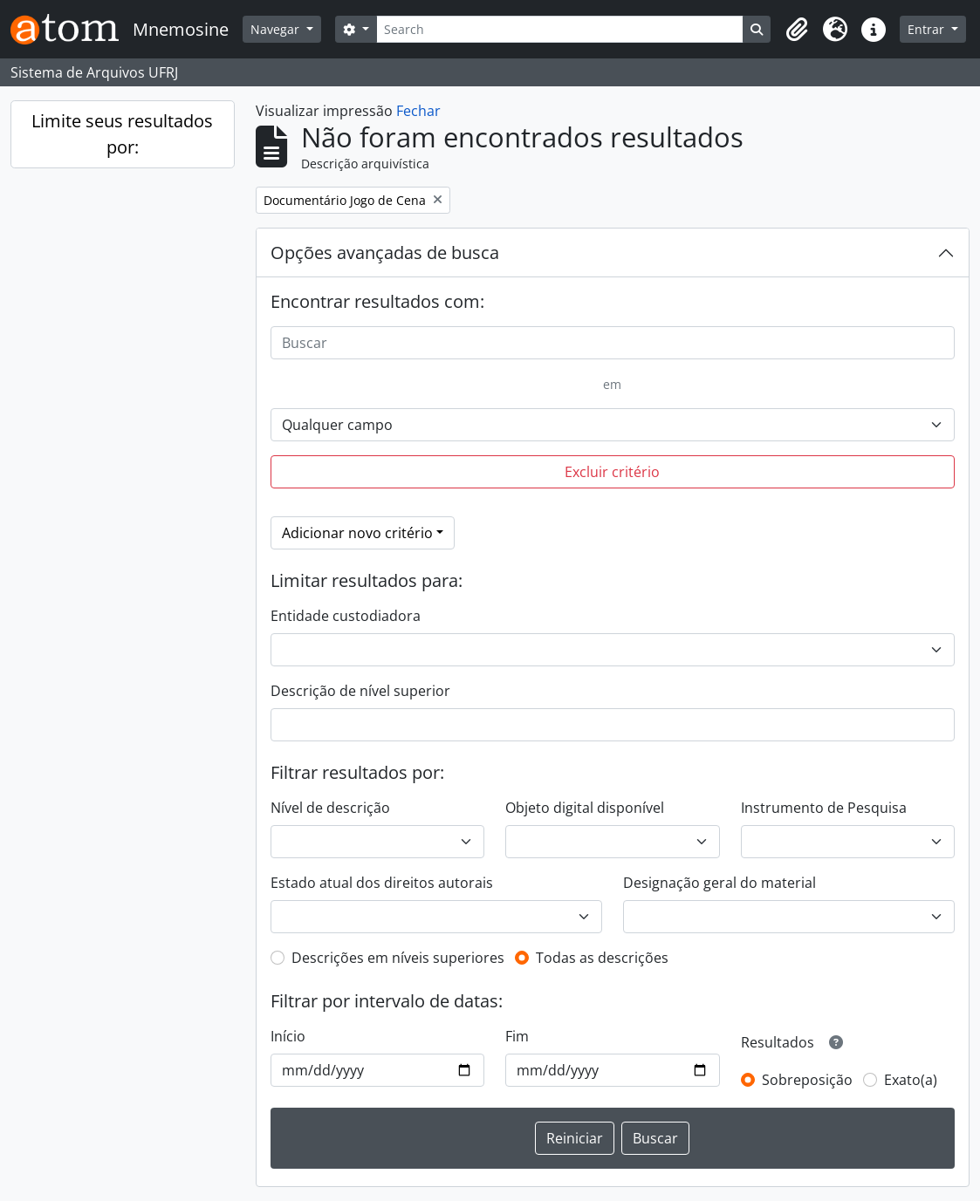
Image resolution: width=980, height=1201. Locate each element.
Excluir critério (612, 471)
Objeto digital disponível (584, 807)
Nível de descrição (330, 807)
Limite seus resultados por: (122, 134)
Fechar (418, 110)
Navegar (276, 29)
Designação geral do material (719, 882)
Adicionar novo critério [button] (357, 532)
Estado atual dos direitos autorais (382, 882)
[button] (797, 29)
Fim (517, 1036)
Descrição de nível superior (360, 690)
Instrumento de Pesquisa (824, 807)
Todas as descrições (602, 957)
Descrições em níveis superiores (397, 957)
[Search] (560, 29)
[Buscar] (613, 342)
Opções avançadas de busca (385, 252)
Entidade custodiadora (346, 615)
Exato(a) (910, 1079)
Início (288, 1036)
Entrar (928, 29)
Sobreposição (807, 1079)
